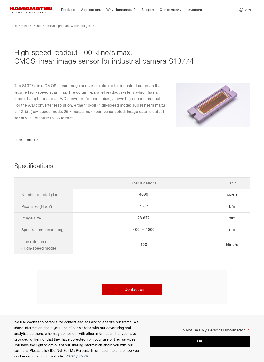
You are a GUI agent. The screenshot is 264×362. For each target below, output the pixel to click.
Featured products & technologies (68, 26)
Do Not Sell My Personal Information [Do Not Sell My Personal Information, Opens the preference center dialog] (213, 330)
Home (13, 26)
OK (200, 341)
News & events (31, 26)
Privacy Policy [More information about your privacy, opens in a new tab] (76, 356)
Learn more (24, 140)
